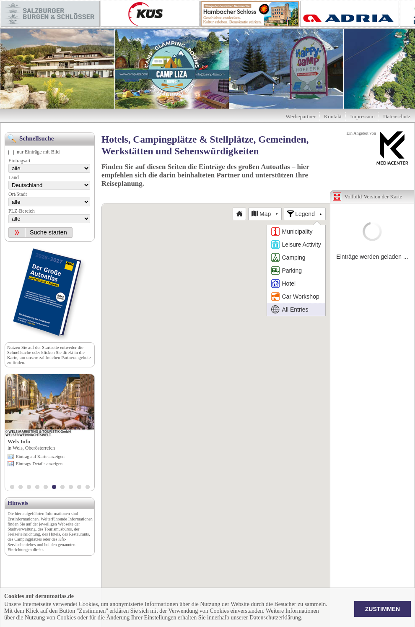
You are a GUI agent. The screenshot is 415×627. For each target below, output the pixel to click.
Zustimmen (382, 609)
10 (88, 488)
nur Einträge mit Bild (38, 152)
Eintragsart (19, 161)
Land (13, 177)
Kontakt (333, 116)
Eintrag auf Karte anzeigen (40, 456)
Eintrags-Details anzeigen (39, 463)
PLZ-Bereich (21, 211)
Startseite (50, 347)
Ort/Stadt (17, 194)
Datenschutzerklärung (275, 617)
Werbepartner (300, 116)
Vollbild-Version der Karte (373, 196)
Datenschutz (396, 116)
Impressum (362, 116)
